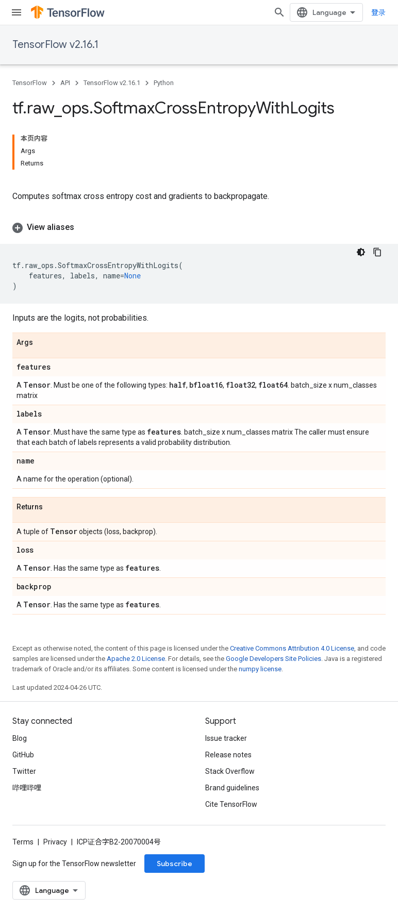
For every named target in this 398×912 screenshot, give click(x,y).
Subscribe (174, 863)
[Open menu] (16, 12)
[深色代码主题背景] (361, 252)
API (65, 83)
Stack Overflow (230, 771)
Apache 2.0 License (136, 658)
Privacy (55, 842)
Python (164, 83)
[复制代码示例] (377, 252)
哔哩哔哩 (26, 788)
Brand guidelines (232, 788)
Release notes (228, 755)
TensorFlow (29, 83)
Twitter (24, 771)
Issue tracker (226, 738)
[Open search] (279, 12)
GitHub (23, 755)
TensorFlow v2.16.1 (55, 44)
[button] (199, 227)
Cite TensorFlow (231, 804)
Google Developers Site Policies (273, 658)
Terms (23, 842)
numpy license (260, 669)
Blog (19, 738)
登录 (378, 12)
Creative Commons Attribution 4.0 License (292, 648)
